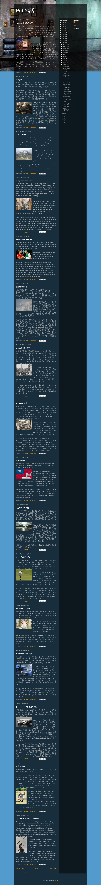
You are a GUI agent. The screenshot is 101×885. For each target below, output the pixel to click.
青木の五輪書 (20, 766)
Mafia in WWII (21, 135)
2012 (63, 119)
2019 (63, 36)
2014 (63, 116)
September (65, 50)
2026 (63, 22)
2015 (63, 113)
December (65, 44)
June (64, 56)
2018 (63, 38)
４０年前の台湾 (21, 403)
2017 (63, 40)
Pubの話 (25, 10)
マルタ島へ (20, 80)
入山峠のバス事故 (22, 508)
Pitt (76, 22)
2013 (63, 117)
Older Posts (52, 869)
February (65, 64)
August (64, 52)
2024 (63, 26)
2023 (63, 28)
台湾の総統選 (20, 460)
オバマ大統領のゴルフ (24, 557)
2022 (63, 30)
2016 (63, 42)
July (64, 54)
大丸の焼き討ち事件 (23, 348)
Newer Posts (20, 869)
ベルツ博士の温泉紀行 (24, 654)
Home (37, 869)
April (64, 60)
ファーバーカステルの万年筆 (26, 707)
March (64, 62)
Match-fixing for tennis (24, 239)
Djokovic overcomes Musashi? (27, 819)
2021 (63, 32)
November (65, 46)
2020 (63, 34)
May (64, 58)
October (65, 48)
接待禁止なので (21, 287)
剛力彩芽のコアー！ (23, 608)
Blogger (56, 880)
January (65, 66)
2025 (63, 24)
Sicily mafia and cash (24, 181)
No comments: (33, 72)
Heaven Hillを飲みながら (25, 23)
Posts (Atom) (25, 872)
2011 (63, 122)
